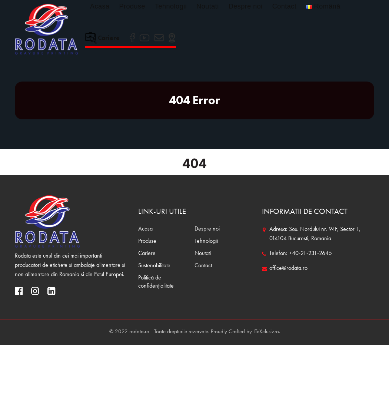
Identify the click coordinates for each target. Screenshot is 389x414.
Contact (284, 6)
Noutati (207, 6)
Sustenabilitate (154, 266)
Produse (132, 6)
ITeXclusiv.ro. (266, 332)
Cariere (102, 38)
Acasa (100, 6)
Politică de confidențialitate (156, 282)
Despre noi (246, 6)
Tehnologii (171, 6)
